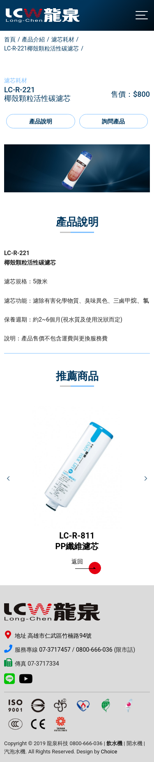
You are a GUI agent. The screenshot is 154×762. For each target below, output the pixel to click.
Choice (109, 751)
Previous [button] (8, 479)
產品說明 (40, 121)
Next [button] (146, 479)
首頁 (10, 39)
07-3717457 (55, 649)
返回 (83, 563)
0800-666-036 (94, 649)
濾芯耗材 (62, 39)
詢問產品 (113, 121)
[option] (77, 168)
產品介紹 (33, 39)
